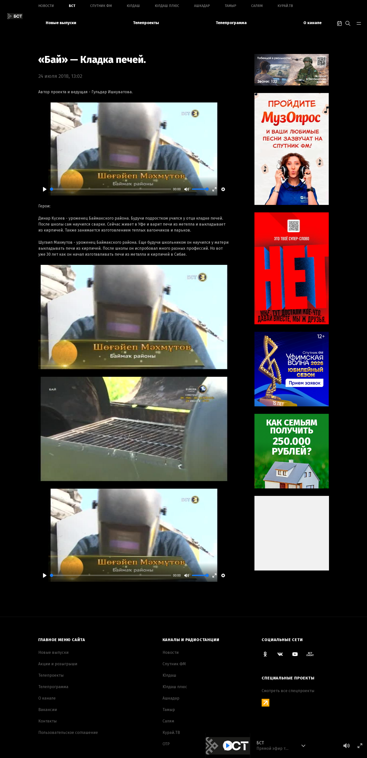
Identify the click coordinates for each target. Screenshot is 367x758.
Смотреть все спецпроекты (288, 690)
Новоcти (46, 6)
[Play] (45, 189)
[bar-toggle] (358, 22)
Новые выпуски (61, 22)
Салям (257, 6)
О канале (312, 22)
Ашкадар (202, 6)
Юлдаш (133, 6)
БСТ (72, 6)
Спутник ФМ (101, 6)
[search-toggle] (347, 22)
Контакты (47, 721)
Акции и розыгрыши (57, 664)
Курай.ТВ (285, 6)
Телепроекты (146, 22)
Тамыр (230, 6)
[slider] (110, 189)
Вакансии (47, 709)
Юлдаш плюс (167, 6)
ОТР (166, 744)
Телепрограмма (231, 22)
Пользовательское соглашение (68, 732)
